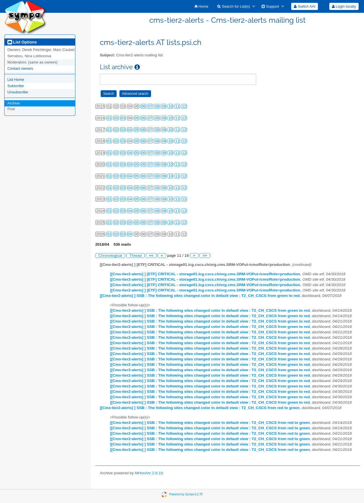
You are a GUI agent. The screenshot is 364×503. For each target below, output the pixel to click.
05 (137, 118)
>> (204, 255)
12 (184, 106)
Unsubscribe (17, 92)
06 (143, 106)
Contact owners (20, 68)
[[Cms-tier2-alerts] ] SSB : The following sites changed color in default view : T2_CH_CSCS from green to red (199, 295)
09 (164, 106)
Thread (135, 255)
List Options (22, 42)
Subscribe (15, 86)
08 (157, 106)
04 (130, 130)
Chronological (110, 255)
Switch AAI (304, 6)
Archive (13, 103)
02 (116, 118)
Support (270, 6)
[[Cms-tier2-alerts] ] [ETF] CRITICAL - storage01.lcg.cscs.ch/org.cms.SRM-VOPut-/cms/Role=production (205, 274)
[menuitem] (201, 6)
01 (109, 118)
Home (201, 6)
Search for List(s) (233, 6)
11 (177, 106)
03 (123, 118)
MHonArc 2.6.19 (149, 473)
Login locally (344, 6)
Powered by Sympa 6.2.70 (185, 494)
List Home (15, 79)
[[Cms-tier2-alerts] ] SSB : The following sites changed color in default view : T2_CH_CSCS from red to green (199, 408)
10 (170, 106)
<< (151, 255)
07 (150, 106)
